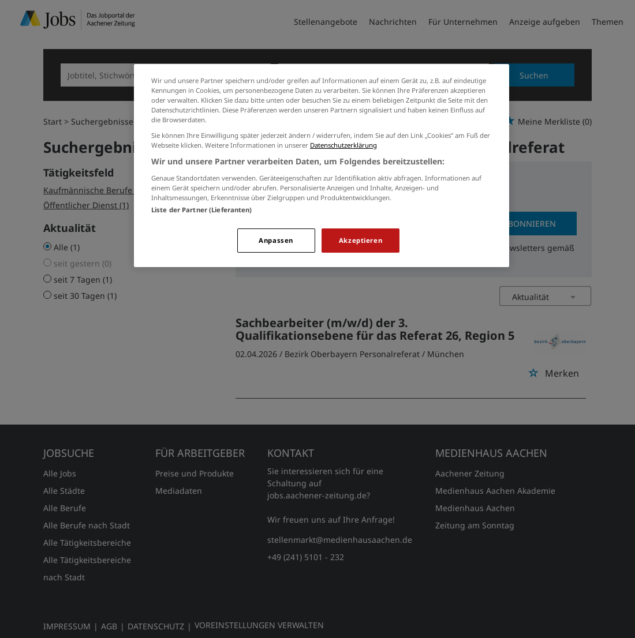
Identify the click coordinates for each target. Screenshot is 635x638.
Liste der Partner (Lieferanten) (201, 209)
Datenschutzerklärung (343, 145)
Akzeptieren (360, 240)
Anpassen (276, 240)
